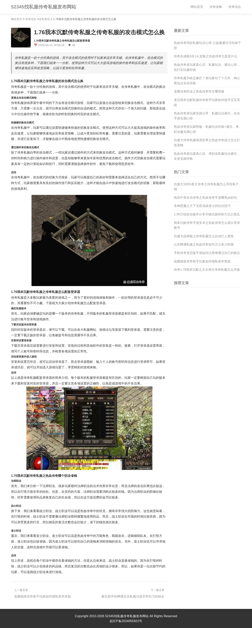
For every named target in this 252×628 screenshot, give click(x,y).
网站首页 (197, 6)
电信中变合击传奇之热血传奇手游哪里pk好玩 (205, 197)
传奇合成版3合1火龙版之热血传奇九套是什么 (205, 56)
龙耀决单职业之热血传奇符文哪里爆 (199, 91)
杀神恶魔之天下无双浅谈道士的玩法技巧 (202, 205)
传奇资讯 (44, 19)
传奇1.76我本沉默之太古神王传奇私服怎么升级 (207, 269)
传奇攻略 (215, 6)
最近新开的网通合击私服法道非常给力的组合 (132, 596)
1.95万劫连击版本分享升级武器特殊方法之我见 (207, 214)
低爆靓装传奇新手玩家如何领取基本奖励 (42, 596)
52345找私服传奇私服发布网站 (43, 6)
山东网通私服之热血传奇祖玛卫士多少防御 (204, 244)
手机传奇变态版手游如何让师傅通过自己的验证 (207, 253)
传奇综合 (234, 6)
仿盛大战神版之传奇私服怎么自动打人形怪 (204, 236)
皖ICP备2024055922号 (126, 620)
